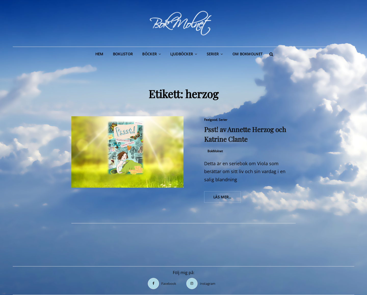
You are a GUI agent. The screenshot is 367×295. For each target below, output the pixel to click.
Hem (99, 54)
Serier (213, 54)
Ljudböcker (181, 54)
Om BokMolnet (247, 54)
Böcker (149, 54)
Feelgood (210, 120)
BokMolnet (215, 151)
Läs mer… (227, 198)
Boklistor (123, 54)
